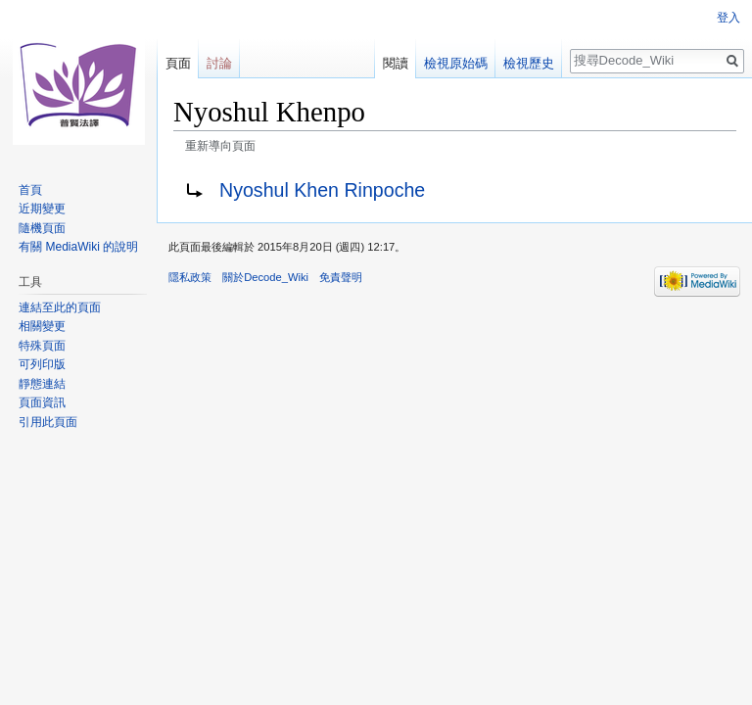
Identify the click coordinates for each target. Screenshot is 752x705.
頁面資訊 (42, 402)
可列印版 (42, 364)
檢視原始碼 (456, 63)
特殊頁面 (42, 345)
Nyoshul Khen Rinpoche (322, 190)
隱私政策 (190, 277)
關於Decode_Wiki (265, 277)
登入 (728, 17)
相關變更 (42, 326)
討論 (219, 63)
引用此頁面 (48, 422)
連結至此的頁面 (60, 307)
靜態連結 (42, 384)
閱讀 (395, 63)
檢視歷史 (528, 63)
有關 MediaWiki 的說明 (78, 247)
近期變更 (42, 208)
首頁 (30, 190)
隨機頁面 (42, 228)
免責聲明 (340, 277)
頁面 (178, 63)
